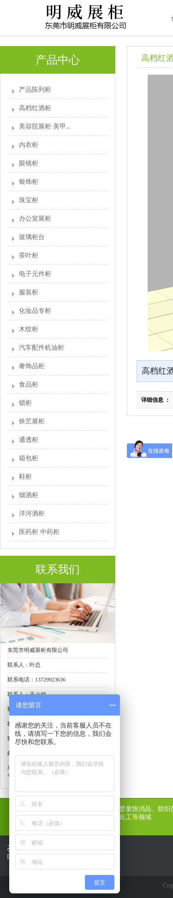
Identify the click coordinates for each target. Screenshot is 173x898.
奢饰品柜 (32, 366)
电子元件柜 (35, 273)
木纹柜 (28, 329)
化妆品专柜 (35, 310)
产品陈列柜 (35, 89)
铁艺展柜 (32, 421)
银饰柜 (28, 181)
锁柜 (25, 402)
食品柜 (28, 384)
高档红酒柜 (35, 108)
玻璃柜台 (32, 237)
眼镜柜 (28, 163)
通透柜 (28, 439)
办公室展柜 (35, 218)
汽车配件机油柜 (41, 347)
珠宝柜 (28, 200)
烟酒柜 (28, 495)
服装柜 (28, 292)
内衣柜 (28, 144)
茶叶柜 (28, 255)
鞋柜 (25, 476)
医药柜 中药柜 (39, 531)
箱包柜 (28, 458)
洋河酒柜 (32, 513)
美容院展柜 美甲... (45, 126)
